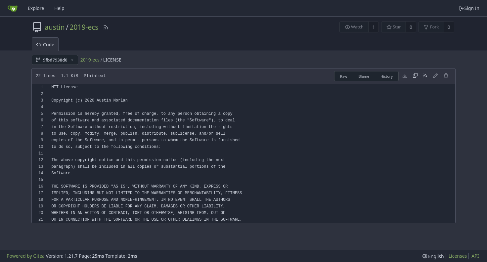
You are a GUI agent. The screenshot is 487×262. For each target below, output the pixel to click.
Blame (363, 76)
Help (59, 8)
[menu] (433, 256)
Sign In (469, 8)
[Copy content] (415, 76)
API (475, 256)
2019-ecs (84, 27)
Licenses (458, 256)
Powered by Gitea (26, 256)
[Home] (12, 8)
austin (55, 27)
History (386, 76)
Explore (36, 8)
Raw (343, 76)
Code (45, 44)
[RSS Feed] (106, 27)
